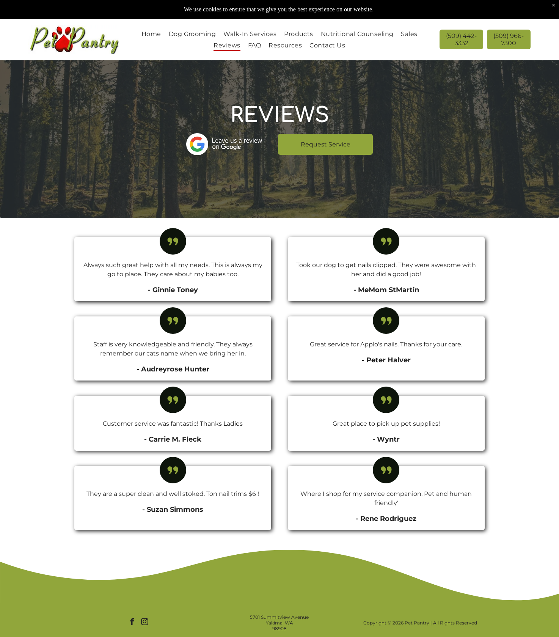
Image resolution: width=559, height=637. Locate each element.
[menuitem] (151, 33)
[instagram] (145, 623)
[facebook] (132, 623)
